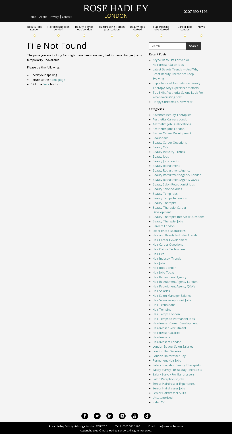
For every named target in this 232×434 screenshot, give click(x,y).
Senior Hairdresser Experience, (174, 384)
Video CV (159, 402)
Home (32, 16)
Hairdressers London (167, 342)
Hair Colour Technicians (169, 249)
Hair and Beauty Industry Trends (175, 235)
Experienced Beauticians (169, 231)
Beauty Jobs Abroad (137, 28)
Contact (67, 16)
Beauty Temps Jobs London (84, 28)
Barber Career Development (172, 133)
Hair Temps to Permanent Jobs (174, 319)
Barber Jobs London (185, 28)
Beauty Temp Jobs (165, 194)
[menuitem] (32, 16)
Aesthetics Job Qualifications (172, 124)
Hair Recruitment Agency (169, 277)
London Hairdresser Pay (169, 356)
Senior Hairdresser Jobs (169, 388)
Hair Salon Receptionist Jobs (172, 300)
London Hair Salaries (167, 351)
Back (46, 84)
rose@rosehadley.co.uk (169, 426)
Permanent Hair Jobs (167, 360)
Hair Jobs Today (163, 272)
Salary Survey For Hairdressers (173, 374)
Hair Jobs (159, 263)
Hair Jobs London (164, 268)
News (201, 26)
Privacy (54, 16)
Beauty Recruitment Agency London (177, 175)
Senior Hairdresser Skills (169, 393)
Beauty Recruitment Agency (171, 170)
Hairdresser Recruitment (169, 328)
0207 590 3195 (196, 11)
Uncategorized (163, 398)
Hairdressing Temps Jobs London (112, 28)
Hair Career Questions (168, 245)
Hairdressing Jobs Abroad (161, 28)
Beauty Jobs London (34, 28)
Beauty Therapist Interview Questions (178, 217)
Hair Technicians (164, 305)
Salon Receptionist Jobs (169, 379)
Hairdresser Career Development (175, 323)
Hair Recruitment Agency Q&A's (174, 286)
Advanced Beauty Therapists (172, 115)
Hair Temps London (166, 314)
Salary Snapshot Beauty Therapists (177, 365)
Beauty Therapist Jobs (168, 221)
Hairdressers (161, 337)
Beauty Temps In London (170, 198)
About (43, 16)
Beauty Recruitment (166, 166)
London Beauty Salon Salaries (173, 347)
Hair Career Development (170, 240)
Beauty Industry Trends (169, 152)
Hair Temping (162, 310)
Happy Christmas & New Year (172, 102)
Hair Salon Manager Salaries (172, 296)
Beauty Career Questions (170, 143)
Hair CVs (158, 254)
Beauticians (160, 138)
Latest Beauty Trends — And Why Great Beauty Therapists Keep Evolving (175, 74)
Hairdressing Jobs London (58, 28)
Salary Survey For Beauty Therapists (177, 370)
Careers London (164, 226)
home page (57, 80)
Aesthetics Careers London (171, 119)
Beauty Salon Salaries (167, 189)
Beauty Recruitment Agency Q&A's (176, 180)
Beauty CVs (160, 147)
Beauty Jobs (161, 156)
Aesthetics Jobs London (169, 129)
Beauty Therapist (164, 203)
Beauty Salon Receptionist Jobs (174, 184)
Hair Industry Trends (167, 258)
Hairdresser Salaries (166, 333)
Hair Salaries (161, 291)
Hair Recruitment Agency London (175, 282)
